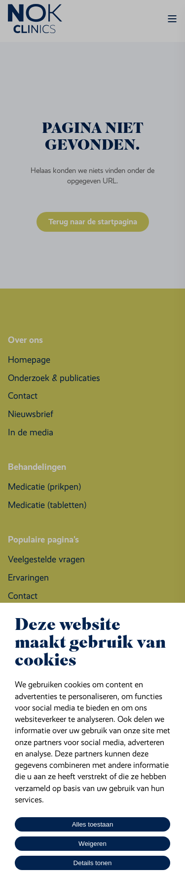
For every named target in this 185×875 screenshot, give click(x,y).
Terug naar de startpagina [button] (92, 221)
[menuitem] (29, 360)
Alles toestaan (92, 824)
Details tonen (93, 863)
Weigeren (92, 843)
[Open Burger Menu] (172, 18)
